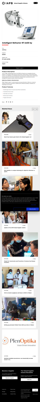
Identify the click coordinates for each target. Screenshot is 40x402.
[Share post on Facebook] (7, 102)
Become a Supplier (10, 377)
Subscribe (29, 379)
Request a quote (20, 68)
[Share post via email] (13, 102)
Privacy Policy (12, 391)
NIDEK (5, 45)
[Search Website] (34, 3)
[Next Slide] (36, 109)
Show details (33, 204)
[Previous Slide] (33, 109)
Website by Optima (35, 394)
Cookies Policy (13, 393)
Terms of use (12, 389)
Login (35, 390)
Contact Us (4, 389)
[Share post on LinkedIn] (11, 102)
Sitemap (3, 391)
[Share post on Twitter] (9, 102)
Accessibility (4, 393)
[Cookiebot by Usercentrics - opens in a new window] (34, 192)
